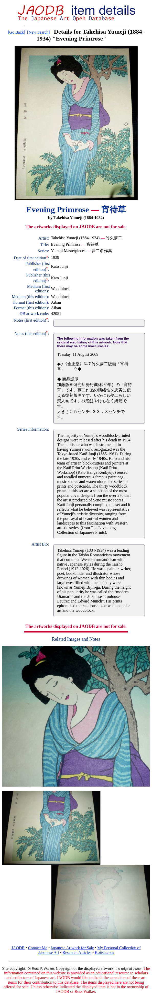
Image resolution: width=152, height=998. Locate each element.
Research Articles (76, 952)
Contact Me (37, 948)
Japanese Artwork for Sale (72, 948)
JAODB (18, 948)
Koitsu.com (104, 952)
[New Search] (38, 32)
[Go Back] (16, 32)
